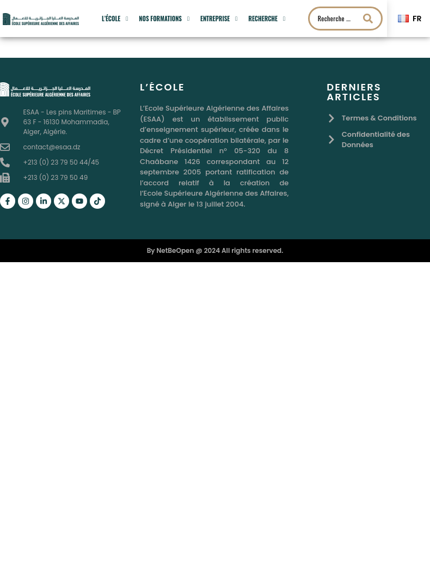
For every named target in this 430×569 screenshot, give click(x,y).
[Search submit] (368, 18)
